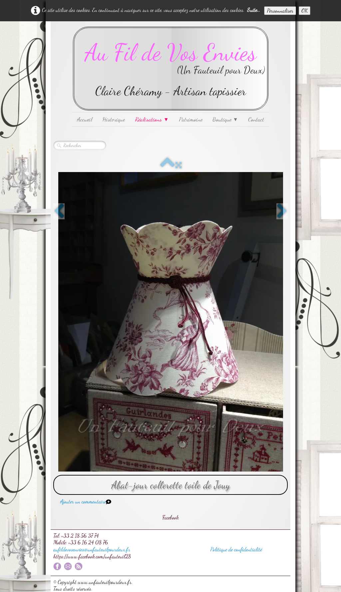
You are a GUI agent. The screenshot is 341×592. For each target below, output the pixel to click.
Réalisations (152, 119)
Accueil (84, 119)
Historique (113, 119)
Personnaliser (280, 10)
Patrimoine (190, 119)
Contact (256, 119)
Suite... (253, 10)
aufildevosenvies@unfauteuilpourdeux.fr (91, 549)
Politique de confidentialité (236, 549)
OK (304, 10)
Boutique (225, 119)
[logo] (170, 68)
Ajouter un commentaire (83, 501)
